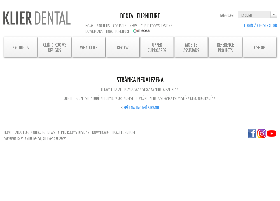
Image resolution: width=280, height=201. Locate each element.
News (133, 25)
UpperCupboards (157, 47)
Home (89, 25)
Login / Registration (260, 24)
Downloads (94, 30)
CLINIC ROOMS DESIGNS (54, 47)
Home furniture (117, 30)
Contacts (119, 25)
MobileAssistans (191, 47)
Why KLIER (88, 47)
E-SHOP (259, 47)
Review (123, 47)
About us (103, 25)
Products (20, 47)
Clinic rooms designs (156, 25)
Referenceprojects (225, 47)
